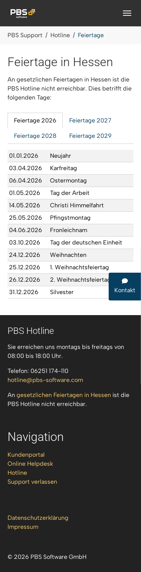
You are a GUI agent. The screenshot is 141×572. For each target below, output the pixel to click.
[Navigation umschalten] (127, 13)
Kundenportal (26, 454)
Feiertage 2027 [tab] (90, 120)
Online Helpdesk (30, 463)
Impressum (23, 526)
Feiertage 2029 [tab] (90, 135)
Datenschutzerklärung (38, 517)
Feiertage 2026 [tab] (35, 120)
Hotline (17, 472)
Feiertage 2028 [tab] (35, 135)
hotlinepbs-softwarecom (45, 379)
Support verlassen (32, 481)
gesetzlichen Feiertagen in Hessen (64, 394)
